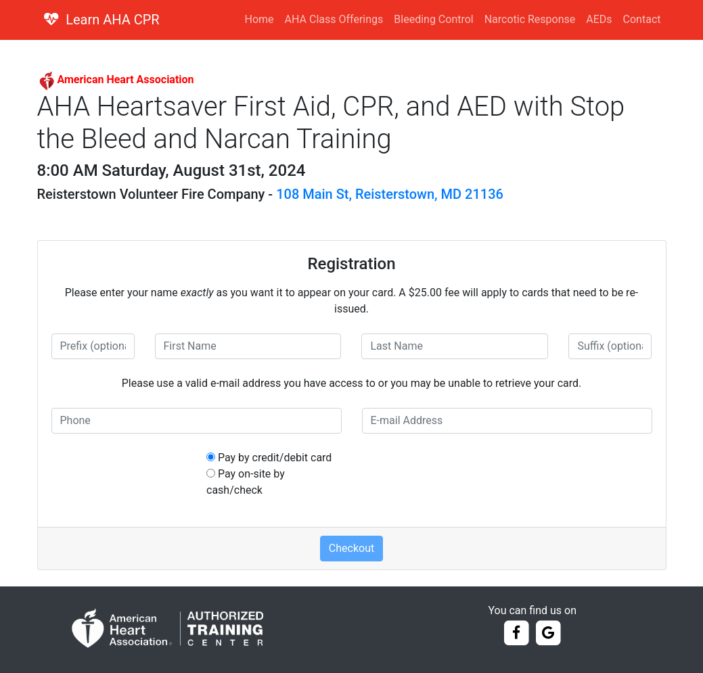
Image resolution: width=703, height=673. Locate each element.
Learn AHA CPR (113, 19)
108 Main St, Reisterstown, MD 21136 (389, 194)
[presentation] (465, 476)
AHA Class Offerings (334, 19)
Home (259, 19)
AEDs (599, 19)
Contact (642, 19)
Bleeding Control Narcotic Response (484, 19)
